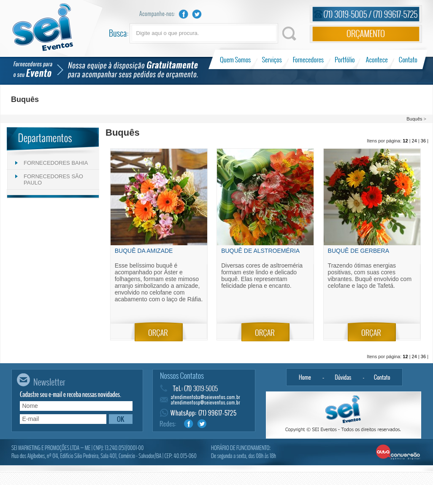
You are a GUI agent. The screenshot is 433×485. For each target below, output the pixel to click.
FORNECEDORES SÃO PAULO (53, 179)
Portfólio (345, 59)
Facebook (184, 14)
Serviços (272, 59)
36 (423, 140)
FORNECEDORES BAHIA (56, 163)
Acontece (377, 59)
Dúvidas (343, 377)
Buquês (414, 118)
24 (414, 140)
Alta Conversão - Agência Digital (398, 452)
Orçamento (366, 34)
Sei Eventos (43, 27)
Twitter (197, 14)
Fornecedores (308, 59)
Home (304, 377)
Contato (408, 59)
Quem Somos (236, 59)
